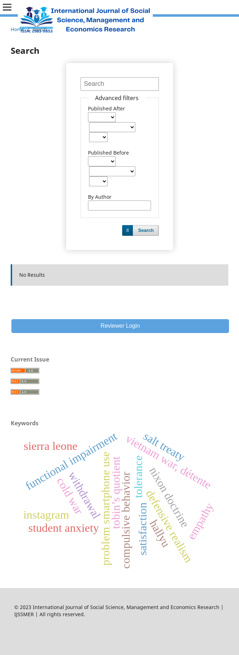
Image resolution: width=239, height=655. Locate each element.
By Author (99, 196)
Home (17, 29)
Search (146, 230)
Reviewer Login (120, 326)
